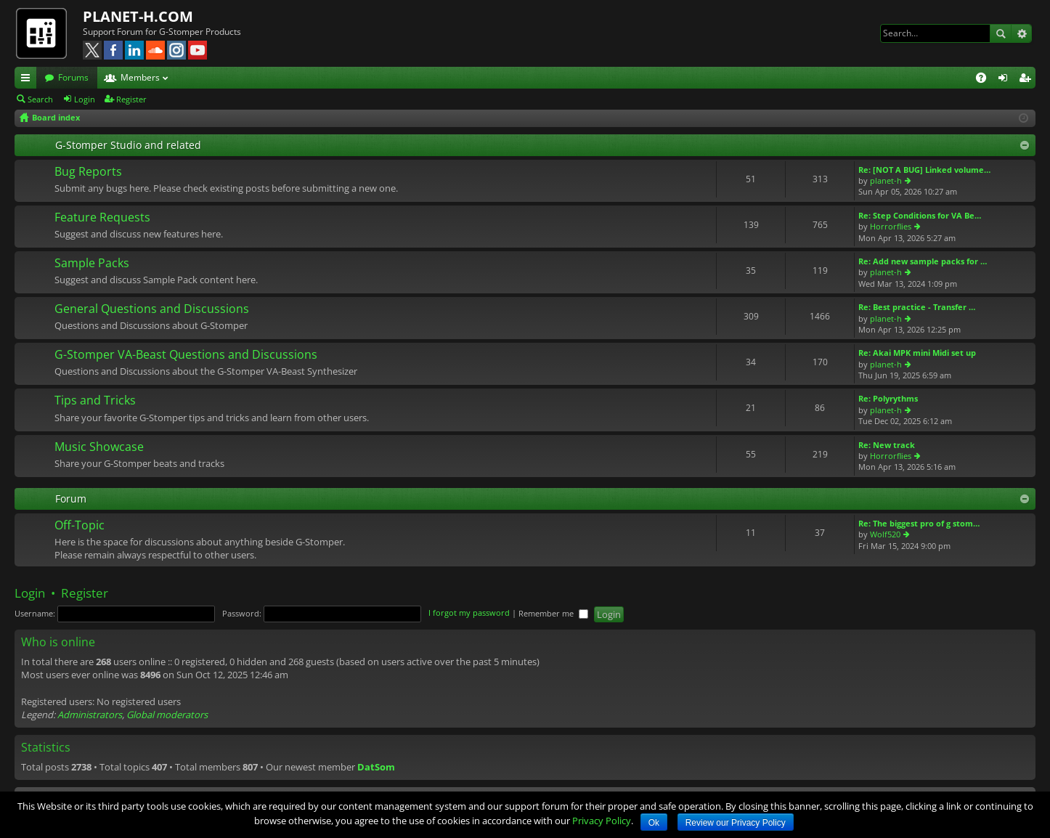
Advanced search (1021, 33)
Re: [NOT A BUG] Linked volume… (924, 169)
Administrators (89, 714)
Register (131, 99)
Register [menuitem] (1027, 80)
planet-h (886, 180)
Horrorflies (890, 226)
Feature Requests (102, 218)
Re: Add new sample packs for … (922, 261)
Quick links (28, 80)
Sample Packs (91, 263)
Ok (653, 823)
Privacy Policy (601, 820)
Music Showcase (99, 447)
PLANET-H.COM (138, 16)
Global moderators (167, 714)
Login (84, 99)
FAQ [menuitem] (986, 80)
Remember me (553, 613)
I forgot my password (469, 613)
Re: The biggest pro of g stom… (919, 523)
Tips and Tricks (95, 401)
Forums (73, 77)
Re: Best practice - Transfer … (916, 306)
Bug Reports (88, 172)
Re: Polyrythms (888, 398)
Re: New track (886, 444)
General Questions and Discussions (151, 309)
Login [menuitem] (1006, 80)
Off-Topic (79, 525)
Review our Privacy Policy (735, 823)
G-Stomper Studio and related (128, 145)
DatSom (376, 766)
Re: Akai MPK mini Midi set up (917, 352)
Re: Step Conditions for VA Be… (919, 215)
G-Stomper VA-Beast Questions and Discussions (185, 355)
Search (1001, 33)
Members (140, 77)
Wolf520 (885, 534)
